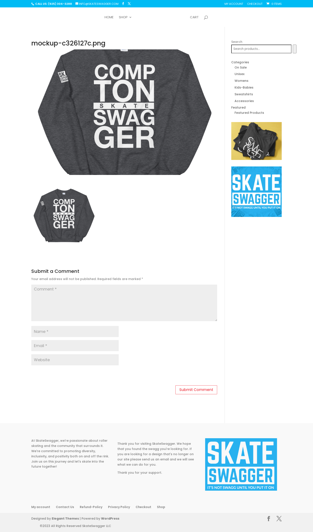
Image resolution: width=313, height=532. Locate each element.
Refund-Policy (91, 507)
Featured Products (249, 113)
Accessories (244, 101)
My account (234, 4)
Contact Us (65, 507)
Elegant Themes (65, 518)
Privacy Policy (119, 507)
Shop (123, 17)
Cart (194, 17)
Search (236, 42)
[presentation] (61, 376)
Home (109, 17)
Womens (241, 81)
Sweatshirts (244, 94)
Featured (238, 107)
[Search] (294, 49)
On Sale (241, 67)
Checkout (255, 4)
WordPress (110, 518)
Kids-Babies (244, 87)
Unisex (240, 74)
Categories (240, 62)
